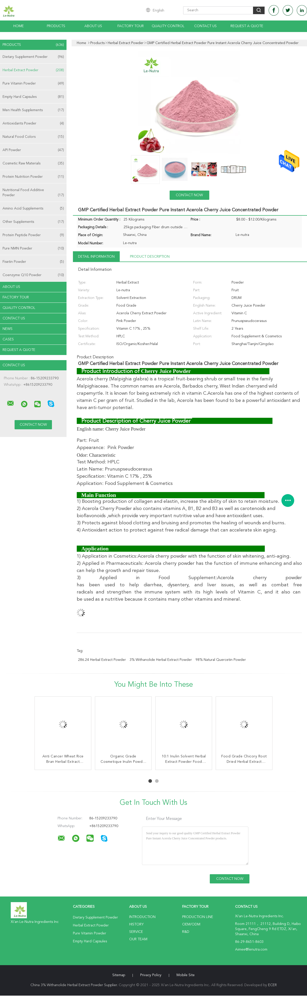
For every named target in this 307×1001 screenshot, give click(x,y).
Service (136, 932)
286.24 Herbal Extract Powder (102, 660)
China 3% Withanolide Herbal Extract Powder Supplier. (74, 985)
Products (56, 26)
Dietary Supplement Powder (33, 56)
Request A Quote (247, 26)
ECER (272, 985)
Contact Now (189, 195)
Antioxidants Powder (33, 123)
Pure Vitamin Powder (33, 83)
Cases (8, 339)
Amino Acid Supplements (33, 208)
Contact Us (205, 26)
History (136, 924)
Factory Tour (130, 26)
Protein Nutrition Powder (33, 176)
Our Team (138, 939)
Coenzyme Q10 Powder (33, 275)
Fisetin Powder (33, 261)
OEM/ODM (191, 924)
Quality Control (168, 26)
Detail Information (96, 256)
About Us (93, 26)
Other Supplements (33, 221)
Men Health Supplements (33, 110)
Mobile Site (186, 975)
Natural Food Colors (33, 136)
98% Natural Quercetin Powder (220, 660)
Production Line (197, 917)
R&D (185, 932)
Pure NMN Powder (33, 248)
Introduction (142, 917)
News (8, 329)
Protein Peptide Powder (33, 235)
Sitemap (118, 975)
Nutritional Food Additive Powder (33, 193)
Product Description (150, 256)
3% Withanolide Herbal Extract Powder (160, 660)
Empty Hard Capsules (33, 96)
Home (18, 26)
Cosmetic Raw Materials (33, 163)
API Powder (33, 150)
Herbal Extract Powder (33, 70)
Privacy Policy (150, 975)
